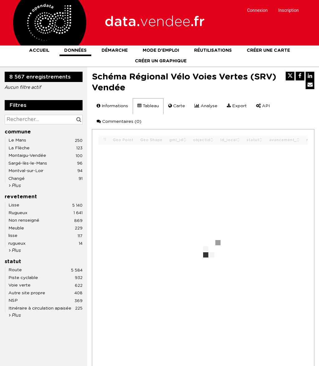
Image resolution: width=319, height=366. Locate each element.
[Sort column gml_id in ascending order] (184, 138)
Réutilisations (213, 50)
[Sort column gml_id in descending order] (184, 140)
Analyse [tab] (205, 106)
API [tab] (263, 106)
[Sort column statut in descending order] (260, 140)
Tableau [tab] (148, 106)
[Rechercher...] (44, 119)
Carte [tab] (176, 106)
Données (75, 50)
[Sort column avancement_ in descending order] (298, 140)
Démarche (115, 50)
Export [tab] (237, 106)
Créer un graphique (161, 61)
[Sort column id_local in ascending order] (238, 138)
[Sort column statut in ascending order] (260, 138)
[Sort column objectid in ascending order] (211, 138)
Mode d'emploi (161, 50)
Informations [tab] (112, 106)
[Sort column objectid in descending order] (211, 140)
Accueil (39, 50)
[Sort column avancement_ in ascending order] (298, 138)
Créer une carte (268, 50)
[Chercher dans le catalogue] (79, 119)
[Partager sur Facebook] (300, 76)
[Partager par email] (310, 84)
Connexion (257, 10)
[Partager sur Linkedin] (310, 76)
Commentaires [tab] (119, 121)
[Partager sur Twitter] (290, 76)
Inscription (288, 10)
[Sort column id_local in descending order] (238, 140)
